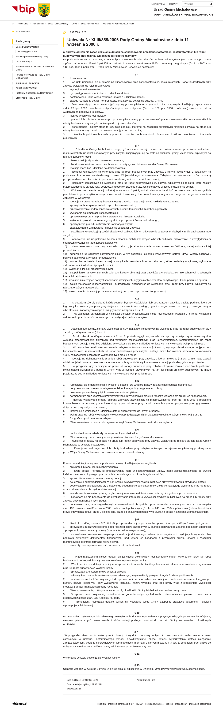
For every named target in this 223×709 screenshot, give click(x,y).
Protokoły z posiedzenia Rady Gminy (34, 93)
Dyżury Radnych (24, 61)
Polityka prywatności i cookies (159, 704)
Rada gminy (23, 41)
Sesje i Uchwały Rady (27, 47)
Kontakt (173, 4)
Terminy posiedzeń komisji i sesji (32, 56)
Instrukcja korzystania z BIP (121, 704)
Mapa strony (158, 4)
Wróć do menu (23, 31)
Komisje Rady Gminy (26, 88)
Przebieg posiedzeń (27, 51)
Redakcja (101, 704)
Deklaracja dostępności (200, 704)
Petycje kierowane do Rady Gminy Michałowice (33, 76)
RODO (139, 704)
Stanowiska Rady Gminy (28, 97)
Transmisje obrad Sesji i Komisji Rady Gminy (35, 68)
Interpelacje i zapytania (27, 83)
